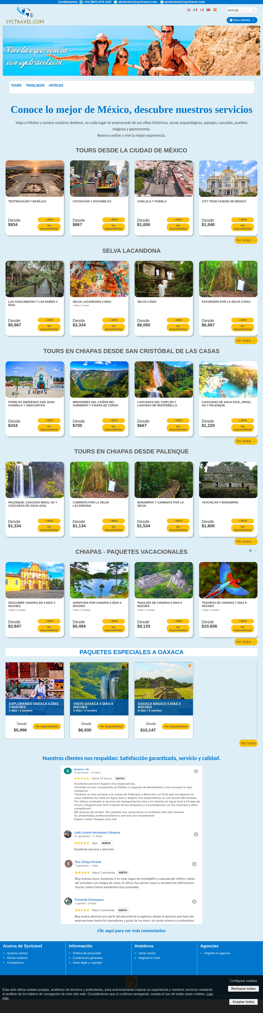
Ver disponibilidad (49, 241)
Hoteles (77, 85)
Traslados (56, 85)
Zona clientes (240, 20)
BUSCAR (232, 95)
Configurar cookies (243, 981)
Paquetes (19, 85)
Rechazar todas (243, 988)
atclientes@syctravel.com (138, 1)
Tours (37, 85)
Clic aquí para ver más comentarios (131, 944)
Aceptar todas (244, 1002)
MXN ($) (233, 10)
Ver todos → (246, 254)
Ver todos (248, 757)
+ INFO (49, 233)
